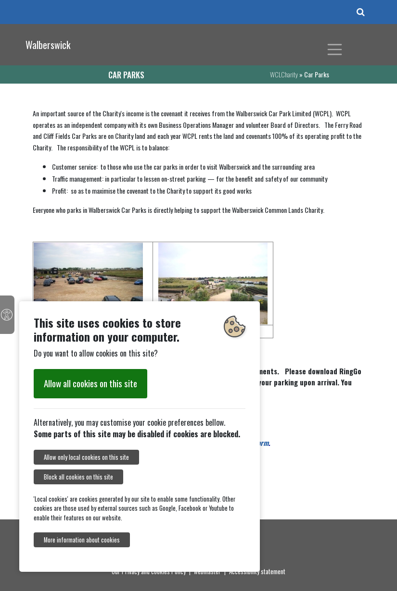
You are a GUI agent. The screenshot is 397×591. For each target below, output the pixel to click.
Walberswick (48, 44)
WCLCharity (284, 74)
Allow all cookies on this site (90, 383)
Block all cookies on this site (78, 476)
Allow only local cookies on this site (86, 457)
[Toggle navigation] (335, 49)
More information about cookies (82, 539)
